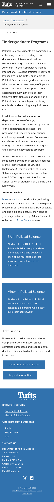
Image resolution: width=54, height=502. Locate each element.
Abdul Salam (24, 220)
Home (6, 20)
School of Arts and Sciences (24, 4)
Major (5, 199)
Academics (18, 20)
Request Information (20, 375)
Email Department (11, 471)
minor (17, 199)
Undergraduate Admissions (24, 364)
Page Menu (12, 32)
